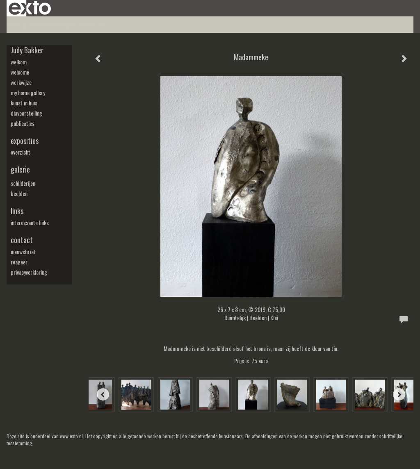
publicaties (22, 123)
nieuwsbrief (23, 252)
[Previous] (103, 394)
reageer (19, 262)
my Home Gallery (28, 93)
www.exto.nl (71, 436)
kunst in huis (24, 103)
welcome (20, 72)
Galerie (20, 169)
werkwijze (21, 82)
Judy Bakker (27, 50)
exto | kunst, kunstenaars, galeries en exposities (30, 8)
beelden (19, 193)
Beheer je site (21, 24)
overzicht (20, 152)
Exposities (25, 141)
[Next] (399, 394)
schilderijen (23, 183)
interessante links (30, 223)
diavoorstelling (26, 113)
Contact (22, 240)
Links (17, 211)
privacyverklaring (29, 272)
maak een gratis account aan (74, 24)
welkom (19, 62)
